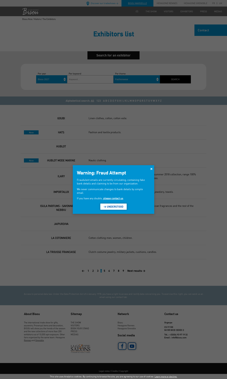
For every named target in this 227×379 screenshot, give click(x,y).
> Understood (113, 206)
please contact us (113, 198)
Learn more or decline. (166, 376)
